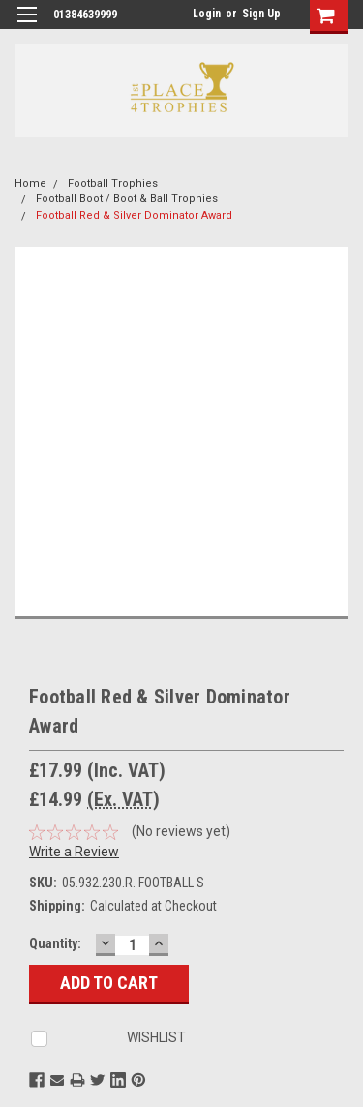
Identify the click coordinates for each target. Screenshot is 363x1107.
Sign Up (261, 13)
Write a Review (74, 851)
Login (207, 13)
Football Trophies (113, 183)
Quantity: (55, 943)
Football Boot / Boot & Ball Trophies (127, 199)
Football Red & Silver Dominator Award (134, 215)
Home (30, 183)
